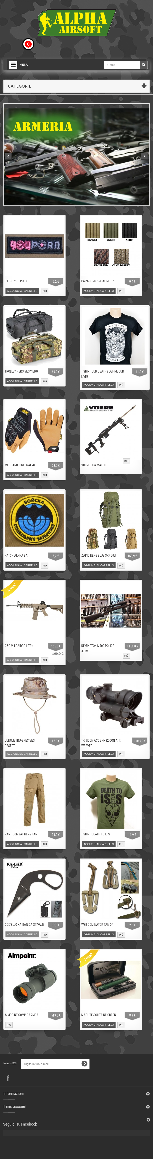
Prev (8, 156)
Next (144, 156)
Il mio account (14, 1106)
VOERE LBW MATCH (93, 465)
